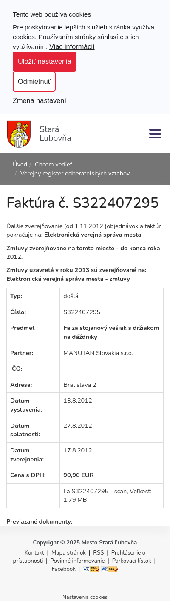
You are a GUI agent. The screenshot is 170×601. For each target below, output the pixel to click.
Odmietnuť (34, 81)
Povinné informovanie (78, 561)
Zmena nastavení (39, 100)
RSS (99, 553)
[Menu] (155, 133)
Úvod (20, 164)
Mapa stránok (68, 553)
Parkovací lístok (131, 561)
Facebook (64, 569)
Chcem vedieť (53, 164)
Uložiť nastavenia (44, 61)
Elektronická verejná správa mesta (93, 234)
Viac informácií (72, 46)
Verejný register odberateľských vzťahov (75, 173)
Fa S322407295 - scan (95, 491)
